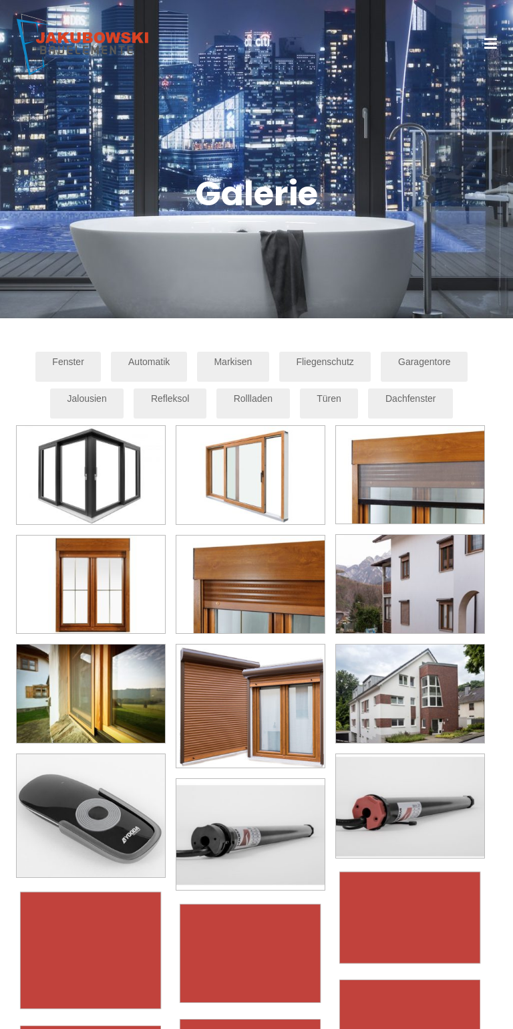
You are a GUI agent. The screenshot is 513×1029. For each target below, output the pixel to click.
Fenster (67, 361)
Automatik (149, 361)
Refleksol (170, 398)
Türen (329, 398)
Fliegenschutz (324, 361)
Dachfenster (410, 398)
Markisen (233, 361)
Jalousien (87, 398)
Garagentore (424, 361)
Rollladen (253, 398)
